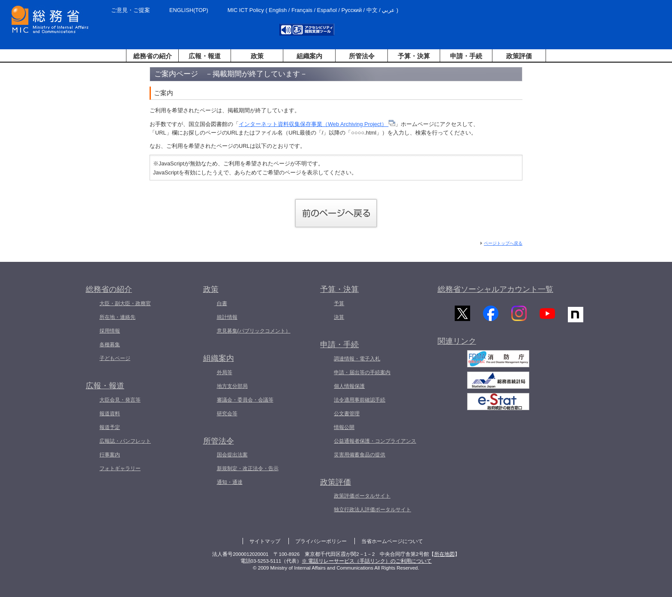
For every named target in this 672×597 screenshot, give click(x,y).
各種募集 (109, 345)
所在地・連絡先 (117, 317)
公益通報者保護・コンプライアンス (375, 441)
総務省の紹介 (152, 56)
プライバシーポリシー (321, 541)
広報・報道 (205, 56)
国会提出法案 (232, 455)
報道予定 (109, 427)
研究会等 (227, 414)
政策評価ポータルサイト (362, 496)
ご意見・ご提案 (130, 10)
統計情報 (227, 317)
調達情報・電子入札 (357, 359)
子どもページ (114, 358)
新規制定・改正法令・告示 (248, 468)
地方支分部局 (232, 386)
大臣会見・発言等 (120, 400)
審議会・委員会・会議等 (245, 400)
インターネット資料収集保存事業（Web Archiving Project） (317, 124)
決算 (339, 317)
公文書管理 (347, 414)
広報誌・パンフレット (125, 441)
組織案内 (309, 56)
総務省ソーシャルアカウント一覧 (495, 289)
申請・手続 (466, 56)
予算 (339, 303)
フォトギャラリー (120, 468)
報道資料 (109, 414)
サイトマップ (264, 541)
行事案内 (109, 455)
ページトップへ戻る (503, 243)
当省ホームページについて (392, 541)
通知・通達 (230, 482)
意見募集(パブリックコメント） (254, 331)
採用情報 (109, 331)
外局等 (224, 372)
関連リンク (457, 343)
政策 (257, 56)
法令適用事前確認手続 (359, 400)
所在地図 (444, 554)
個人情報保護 (349, 386)
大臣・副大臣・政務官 (125, 303)
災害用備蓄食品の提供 (359, 455)
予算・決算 (414, 56)
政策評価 (519, 56)
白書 (222, 303)
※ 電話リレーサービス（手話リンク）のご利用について (367, 561)
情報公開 (344, 427)
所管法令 (362, 56)
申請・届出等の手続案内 (362, 372)
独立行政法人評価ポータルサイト (372, 510)
